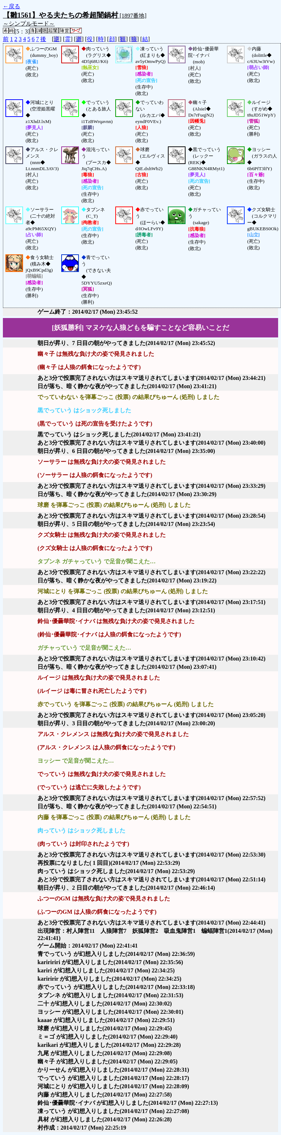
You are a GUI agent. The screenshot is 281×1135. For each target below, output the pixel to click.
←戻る (11, 6)
